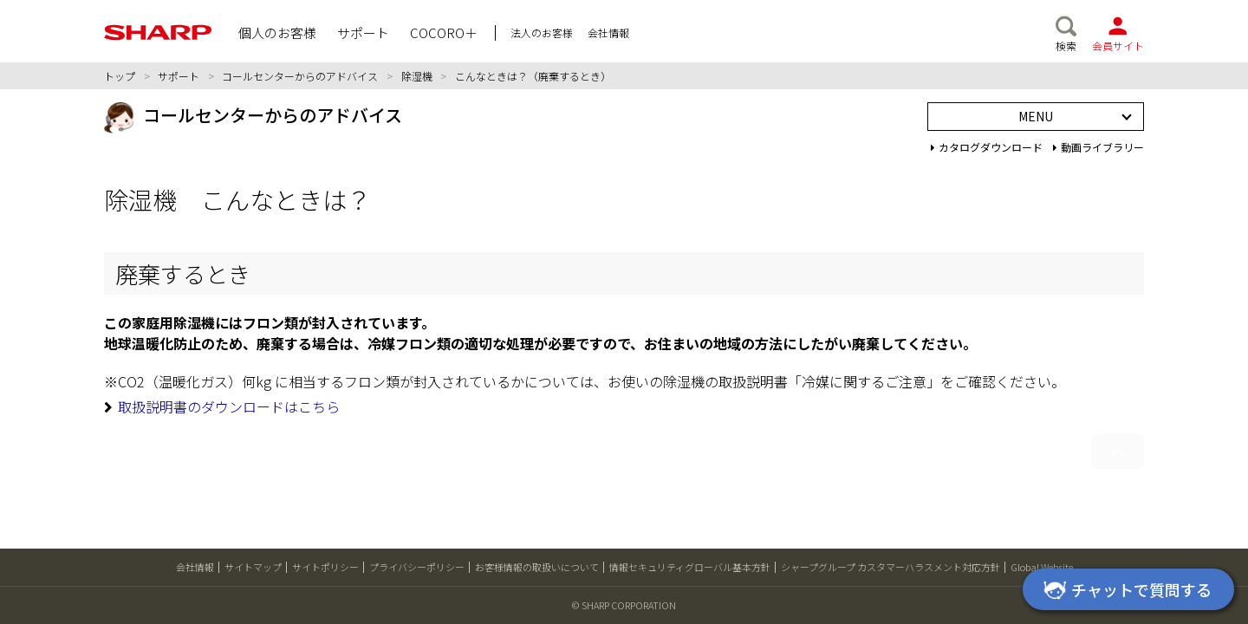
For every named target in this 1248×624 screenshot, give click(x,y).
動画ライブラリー (1098, 147)
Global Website (1042, 567)
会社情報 (195, 567)
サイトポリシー (325, 567)
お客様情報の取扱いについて (537, 567)
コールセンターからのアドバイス (300, 75)
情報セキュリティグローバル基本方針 (689, 567)
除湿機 (416, 75)
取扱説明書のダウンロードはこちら (229, 406)
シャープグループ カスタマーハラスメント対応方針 (890, 567)
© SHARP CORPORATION (624, 605)
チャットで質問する (1125, 591)
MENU (1035, 116)
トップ (119, 75)
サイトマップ (253, 567)
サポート (178, 75)
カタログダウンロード (987, 147)
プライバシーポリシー (417, 567)
